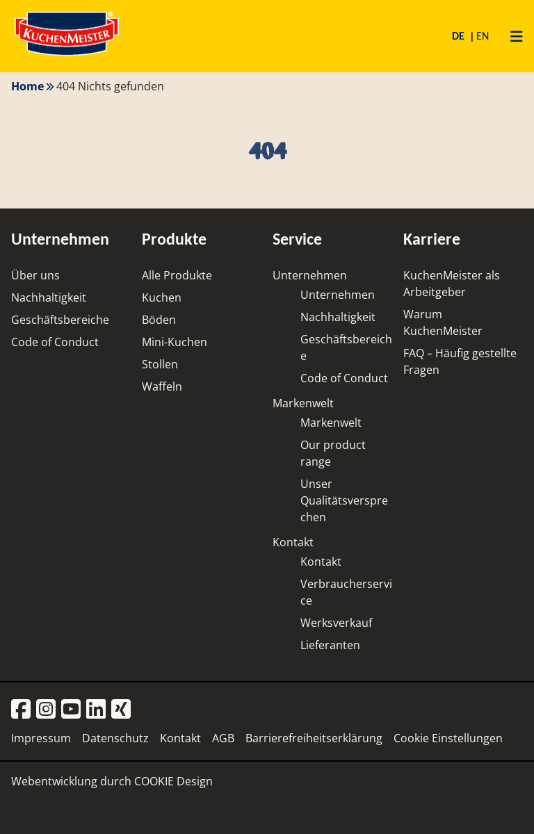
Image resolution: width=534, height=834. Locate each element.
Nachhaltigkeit (48, 297)
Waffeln (162, 386)
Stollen (160, 364)
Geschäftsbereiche (60, 319)
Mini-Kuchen (174, 342)
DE (459, 35)
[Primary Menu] (511, 36)
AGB (223, 738)
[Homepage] (66, 55)
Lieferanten (330, 645)
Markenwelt (303, 403)
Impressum (41, 738)
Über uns (35, 275)
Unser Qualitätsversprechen (344, 500)
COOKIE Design (173, 781)
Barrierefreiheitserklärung (313, 738)
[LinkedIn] (96, 710)
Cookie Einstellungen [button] (448, 738)
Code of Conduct (55, 342)
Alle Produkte (177, 275)
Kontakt (293, 542)
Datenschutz (115, 738)
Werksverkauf (336, 622)
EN (482, 35)
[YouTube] (71, 710)
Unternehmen (310, 275)
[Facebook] (21, 710)
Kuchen (161, 297)
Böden (159, 319)
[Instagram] (46, 710)
